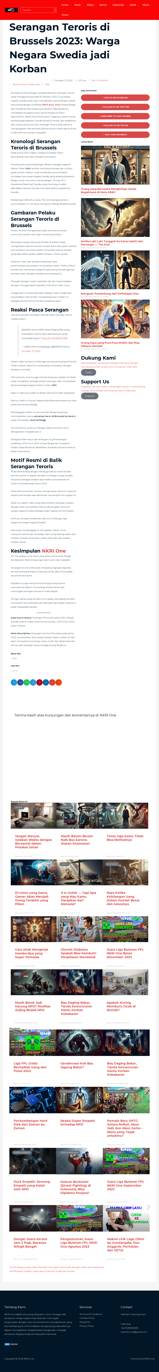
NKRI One (54, 551)
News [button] (77, 5)
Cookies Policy (87, 1317)
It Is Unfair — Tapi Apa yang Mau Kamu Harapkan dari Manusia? (78, 898)
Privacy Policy (87, 1325)
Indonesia (126, 1323)
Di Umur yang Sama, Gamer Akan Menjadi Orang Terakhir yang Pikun (31, 898)
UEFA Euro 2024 (51, 104)
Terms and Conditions (91, 1314)
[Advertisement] (79, 41)
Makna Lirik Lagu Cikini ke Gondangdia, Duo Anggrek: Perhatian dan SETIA (125, 1244)
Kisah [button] (133, 5)
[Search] (55, 10)
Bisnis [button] (103, 5)
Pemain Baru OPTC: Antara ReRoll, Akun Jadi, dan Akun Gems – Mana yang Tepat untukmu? (125, 1128)
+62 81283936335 (130, 1327)
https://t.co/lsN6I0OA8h (54, 338)
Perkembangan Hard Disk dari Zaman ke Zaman (30, 1124)
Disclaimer (85, 1321)
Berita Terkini (20, 84)
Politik (31, 84)
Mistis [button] (145, 5)
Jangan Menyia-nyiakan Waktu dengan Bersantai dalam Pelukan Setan (33, 841)
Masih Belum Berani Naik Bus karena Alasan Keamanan (77, 839)
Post (14, 658)
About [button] (65, 15)
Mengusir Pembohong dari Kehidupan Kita (110, 293)
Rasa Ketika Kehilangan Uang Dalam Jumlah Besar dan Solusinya (123, 898)
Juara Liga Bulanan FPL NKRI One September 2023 (125, 1185)
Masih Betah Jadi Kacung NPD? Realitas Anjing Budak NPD (32, 1006)
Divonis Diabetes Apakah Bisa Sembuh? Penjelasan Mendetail (78, 953)
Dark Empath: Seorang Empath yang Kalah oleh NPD (32, 1185)
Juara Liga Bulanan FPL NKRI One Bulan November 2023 (125, 953)
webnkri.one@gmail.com (134, 1331)
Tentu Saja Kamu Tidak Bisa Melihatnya (125, 837)
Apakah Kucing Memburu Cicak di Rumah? (121, 1006)
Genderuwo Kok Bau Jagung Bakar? (76, 1065)
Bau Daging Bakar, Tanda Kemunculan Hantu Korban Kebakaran (76, 1008)
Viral (37, 84)
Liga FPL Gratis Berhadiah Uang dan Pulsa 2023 (30, 1067)
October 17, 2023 (30, 350)
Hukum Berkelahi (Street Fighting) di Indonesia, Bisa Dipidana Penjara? (75, 1187)
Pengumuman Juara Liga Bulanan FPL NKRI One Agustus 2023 (78, 1242)
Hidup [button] (90, 5)
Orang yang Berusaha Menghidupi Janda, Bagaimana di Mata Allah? (109, 190)
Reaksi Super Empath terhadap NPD (77, 1122)
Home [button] (65, 5)
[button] (14, 682)
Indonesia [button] (118, 5)
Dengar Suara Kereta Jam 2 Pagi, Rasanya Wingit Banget (30, 1242)
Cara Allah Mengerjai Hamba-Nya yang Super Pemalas (31, 953)
